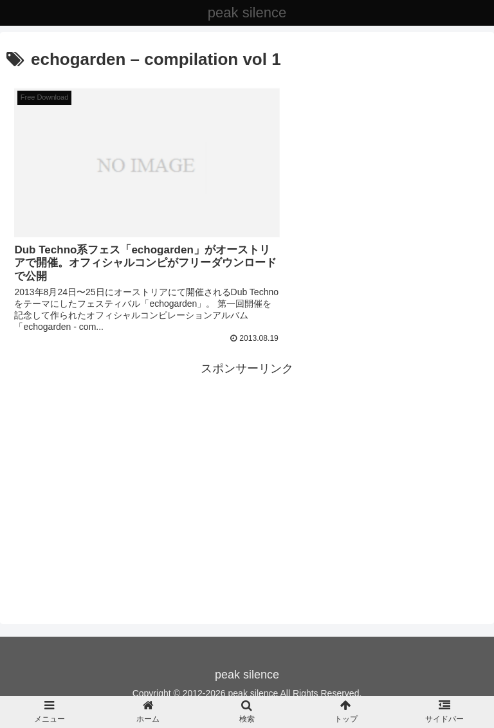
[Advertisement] (247, 458)
